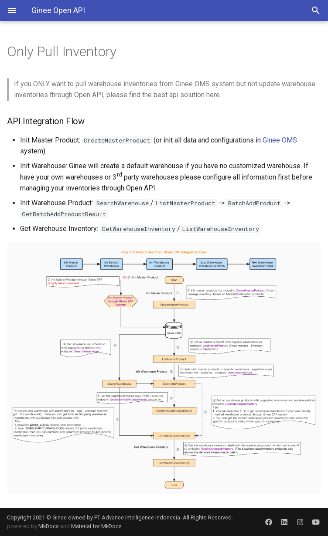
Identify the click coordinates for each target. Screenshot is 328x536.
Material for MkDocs (96, 526)
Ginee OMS (280, 140)
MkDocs (48, 526)
